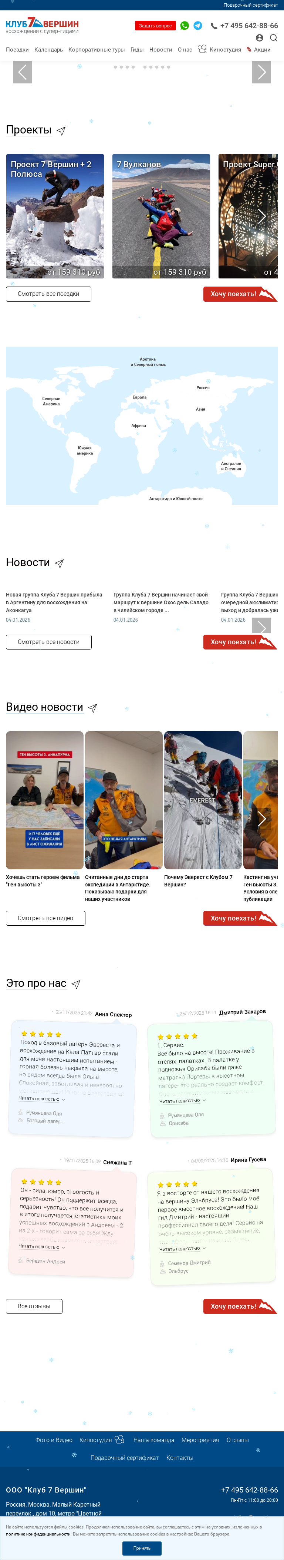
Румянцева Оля (44, 1113)
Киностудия (225, 49)
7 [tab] (150, 67)
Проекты (29, 129)
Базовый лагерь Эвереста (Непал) (46, 1122)
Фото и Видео (54, 1440)
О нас (185, 49)
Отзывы (238, 1440)
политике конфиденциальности (38, 1534)
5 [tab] (139, 67)
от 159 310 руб (73, 272)
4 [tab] (133, 67)
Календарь (48, 49)
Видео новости (44, 706)
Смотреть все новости (49, 641)
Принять (142, 1548)
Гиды (137, 49)
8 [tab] (156, 67)
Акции (262, 49)
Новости (160, 49)
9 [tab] (162, 67)
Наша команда (154, 1440)
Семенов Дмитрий (189, 1263)
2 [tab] (121, 67)
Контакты (179, 1457)
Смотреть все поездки (48, 293)
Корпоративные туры (96, 49)
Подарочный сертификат (251, 5)
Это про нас (36, 982)
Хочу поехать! (234, 294)
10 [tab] (168, 67)
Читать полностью (39, 1098)
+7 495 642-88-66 (244, 26)
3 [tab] (127, 67)
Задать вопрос (155, 26)
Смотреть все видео (45, 918)
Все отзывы (34, 1306)
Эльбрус (178, 1271)
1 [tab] (115, 67)
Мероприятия (200, 1440)
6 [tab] (144, 67)
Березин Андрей (45, 1261)
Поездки (17, 49)
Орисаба (178, 1123)
